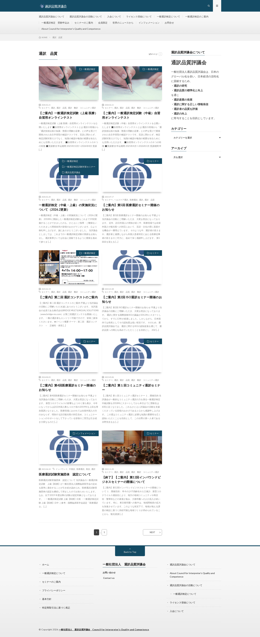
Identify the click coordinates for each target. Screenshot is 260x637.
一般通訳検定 (88, 69)
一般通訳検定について (168, 16)
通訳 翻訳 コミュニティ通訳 (82, 108)
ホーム (45, 564)
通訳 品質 (61, 108)
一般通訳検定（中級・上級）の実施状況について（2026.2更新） (68, 207)
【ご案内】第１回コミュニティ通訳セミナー (131, 387)
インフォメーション (149, 22)
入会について (114, 16)
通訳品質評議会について (51, 16)
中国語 (72, 469)
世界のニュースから (123, 22)
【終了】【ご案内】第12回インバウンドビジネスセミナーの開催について (131, 479)
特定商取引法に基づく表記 (56, 607)
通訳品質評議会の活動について (85, 16)
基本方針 (46, 599)
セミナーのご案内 (83, 22)
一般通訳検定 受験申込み (55, 22)
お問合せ (169, 22)
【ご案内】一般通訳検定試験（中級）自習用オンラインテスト (131, 115)
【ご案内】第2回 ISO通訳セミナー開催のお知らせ (132, 299)
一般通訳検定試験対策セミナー (80, 166)
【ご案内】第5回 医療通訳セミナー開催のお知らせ (131, 207)
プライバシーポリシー (53, 590)
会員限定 (102, 22)
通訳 (53, 108)
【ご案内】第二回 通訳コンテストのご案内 (68, 297)
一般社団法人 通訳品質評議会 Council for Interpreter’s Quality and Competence (104, 629)
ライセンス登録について (139, 16)
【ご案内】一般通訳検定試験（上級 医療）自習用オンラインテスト (68, 115)
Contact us (109, 578)
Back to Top (130, 551)
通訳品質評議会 (72, 172)
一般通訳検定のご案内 (196, 16)
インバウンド (61, 469)
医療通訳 (134, 200)
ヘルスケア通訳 (121, 200)
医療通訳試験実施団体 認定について (65, 474)
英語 (88, 469)
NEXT (152, 532)
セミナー (46, 108)
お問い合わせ (109, 572)
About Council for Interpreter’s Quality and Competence (70, 28)
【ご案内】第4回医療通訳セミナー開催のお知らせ (67, 387)
